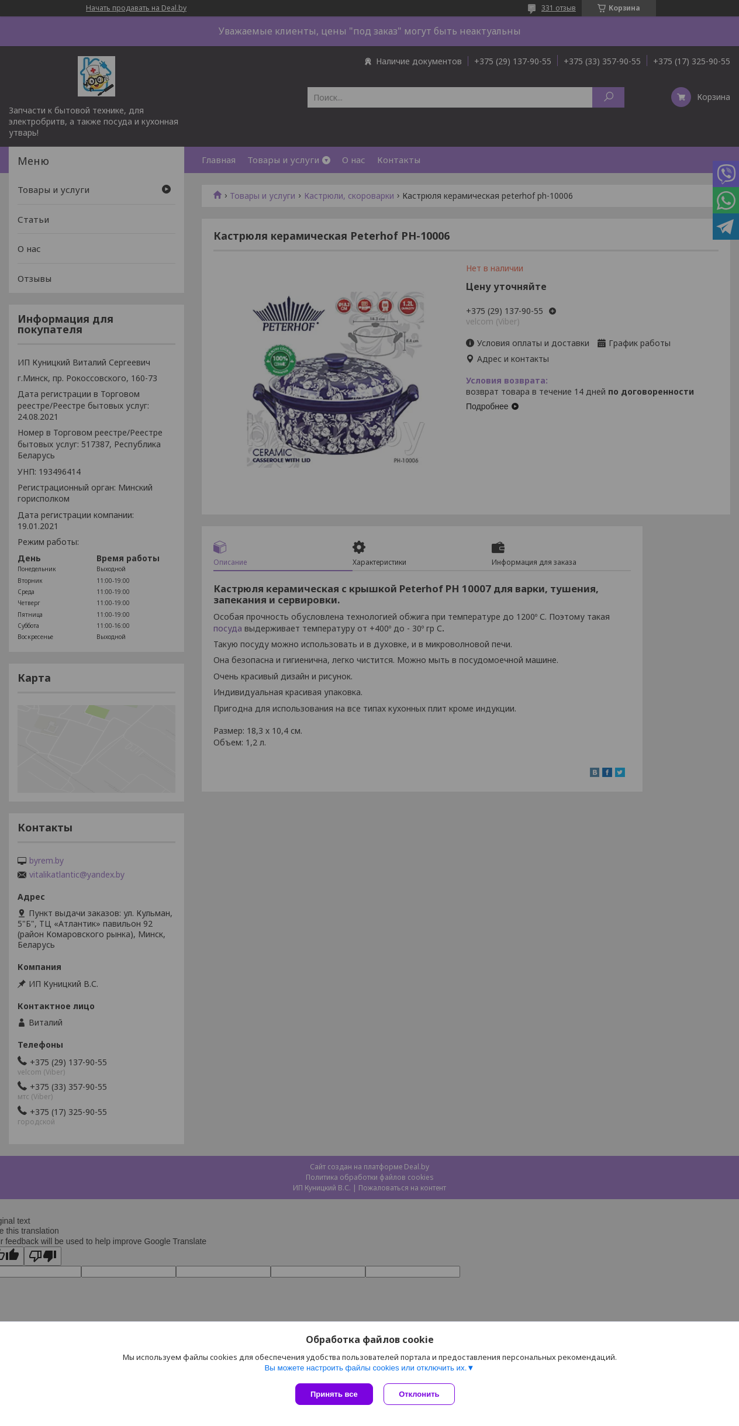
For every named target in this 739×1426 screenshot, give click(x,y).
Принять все (334, 1394)
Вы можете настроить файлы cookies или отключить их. (365, 1368)
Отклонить (420, 1394)
